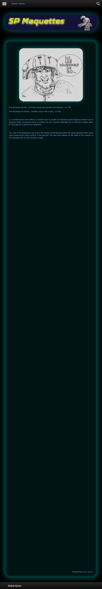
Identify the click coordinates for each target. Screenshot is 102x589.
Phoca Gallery (87, 572)
